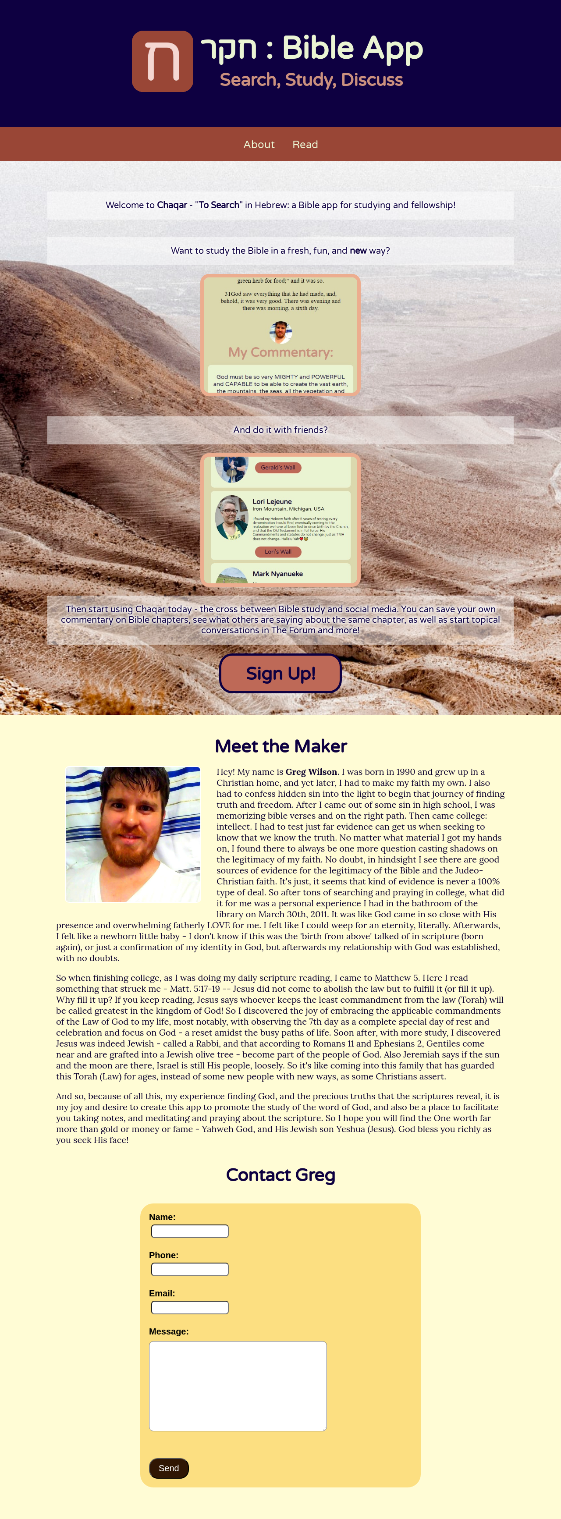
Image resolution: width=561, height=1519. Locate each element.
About (259, 144)
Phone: (164, 1255)
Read (305, 144)
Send (169, 1468)
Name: (162, 1217)
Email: (162, 1293)
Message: (169, 1331)
